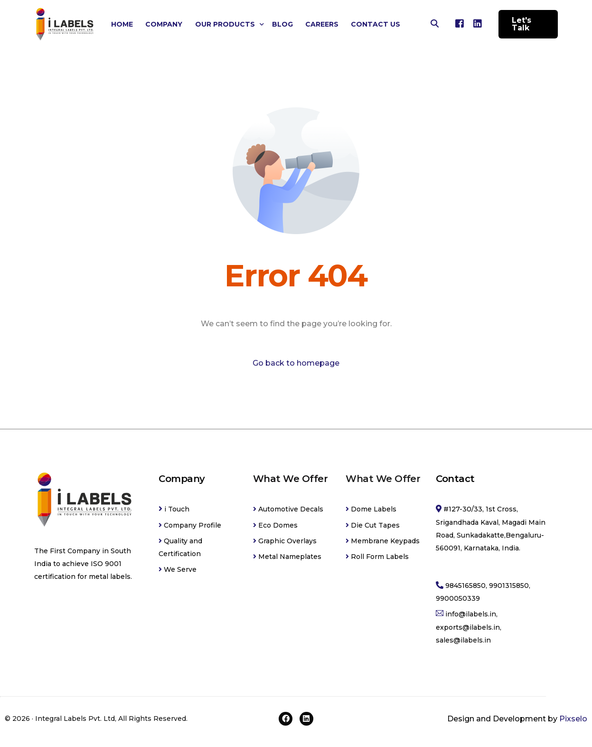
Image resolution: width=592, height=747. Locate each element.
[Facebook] (460, 23)
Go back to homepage (296, 363)
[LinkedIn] (478, 23)
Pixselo (573, 718)
